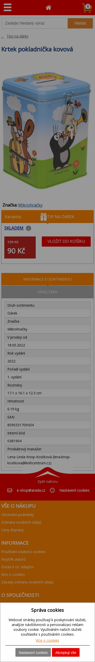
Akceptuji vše (65, 653)
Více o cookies (47, 640)
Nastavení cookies (33, 653)
